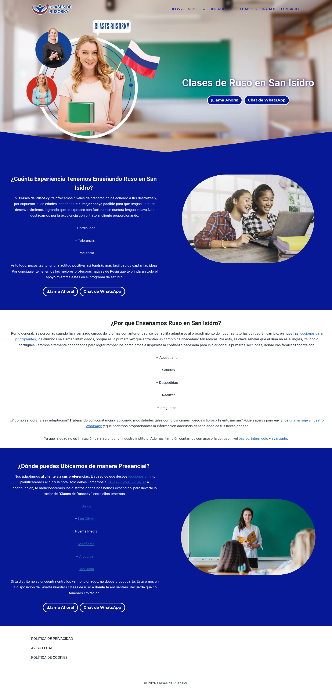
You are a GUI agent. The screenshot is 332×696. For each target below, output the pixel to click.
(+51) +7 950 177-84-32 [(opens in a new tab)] (127, 482)
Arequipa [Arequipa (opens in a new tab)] (86, 556)
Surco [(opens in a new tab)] (86, 506)
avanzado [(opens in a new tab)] (279, 438)
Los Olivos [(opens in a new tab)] (86, 519)
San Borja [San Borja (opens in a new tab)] (86, 569)
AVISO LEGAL (42, 648)
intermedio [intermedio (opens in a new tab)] (260, 438)
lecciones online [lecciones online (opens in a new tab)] (141, 476)
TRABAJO (269, 9)
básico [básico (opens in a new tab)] (244, 438)
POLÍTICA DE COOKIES (49, 657)
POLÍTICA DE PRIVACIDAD (52, 638)
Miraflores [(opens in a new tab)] (86, 544)
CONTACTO (290, 9)
